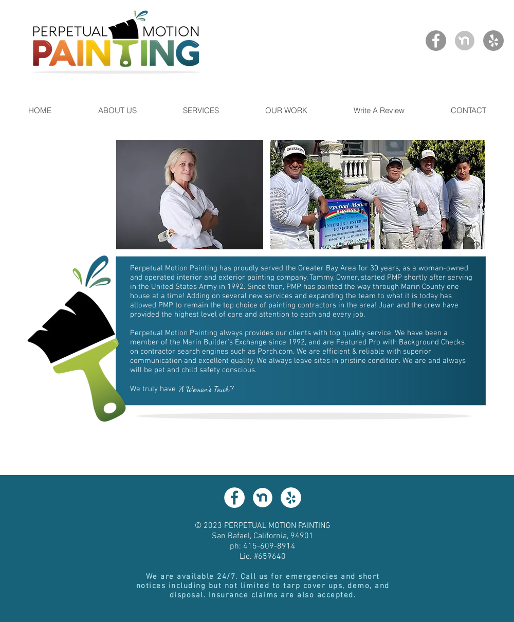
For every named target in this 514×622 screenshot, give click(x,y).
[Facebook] (436, 40)
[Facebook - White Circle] (234, 497)
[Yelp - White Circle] (291, 497)
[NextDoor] (262, 497)
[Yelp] (493, 40)
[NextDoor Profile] (464, 40)
